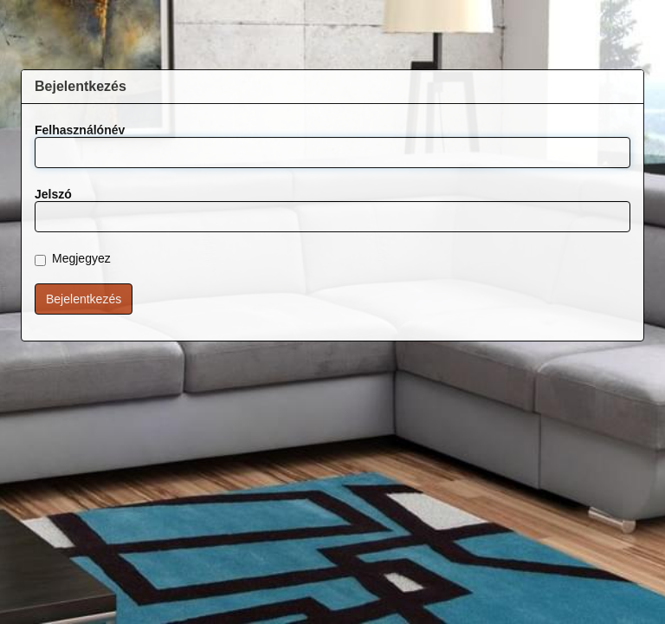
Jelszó (53, 194)
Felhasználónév (80, 130)
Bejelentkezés (83, 299)
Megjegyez (73, 258)
